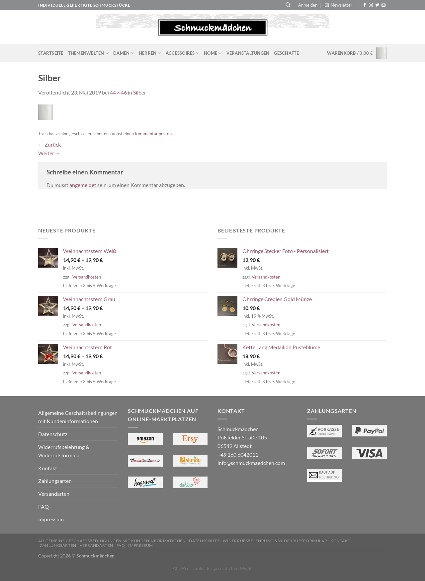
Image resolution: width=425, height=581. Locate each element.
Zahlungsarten (55, 481)
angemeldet (82, 185)
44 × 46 (118, 92)
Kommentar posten (153, 133)
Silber (139, 92)
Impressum (51, 519)
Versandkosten (86, 277)
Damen (123, 53)
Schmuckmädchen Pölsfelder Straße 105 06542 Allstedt (242, 437)
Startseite (50, 53)
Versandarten (53, 493)
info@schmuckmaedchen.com (251, 463)
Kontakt (47, 468)
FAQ (43, 506)
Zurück (49, 144)
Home (212, 53)
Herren (150, 53)
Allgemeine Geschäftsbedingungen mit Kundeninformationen (78, 417)
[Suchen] (288, 5)
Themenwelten (88, 53)
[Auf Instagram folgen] (371, 5)
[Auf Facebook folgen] (365, 5)
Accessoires (182, 53)
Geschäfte (286, 53)
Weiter (49, 153)
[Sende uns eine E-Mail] (383, 5)
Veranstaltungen (248, 53)
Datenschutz (52, 434)
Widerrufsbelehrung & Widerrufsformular (63, 451)
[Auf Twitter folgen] (377, 5)
